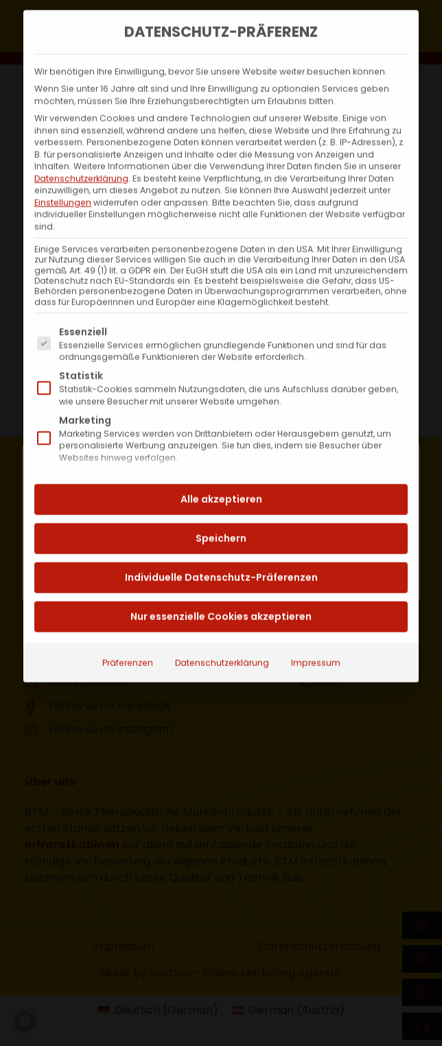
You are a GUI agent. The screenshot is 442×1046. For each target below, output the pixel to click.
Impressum (315, 637)
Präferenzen (127, 637)
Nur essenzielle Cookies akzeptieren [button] (221, 590)
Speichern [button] (221, 512)
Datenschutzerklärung (81, 152)
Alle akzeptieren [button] (221, 473)
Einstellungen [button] (62, 176)
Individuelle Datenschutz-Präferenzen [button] (221, 551)
